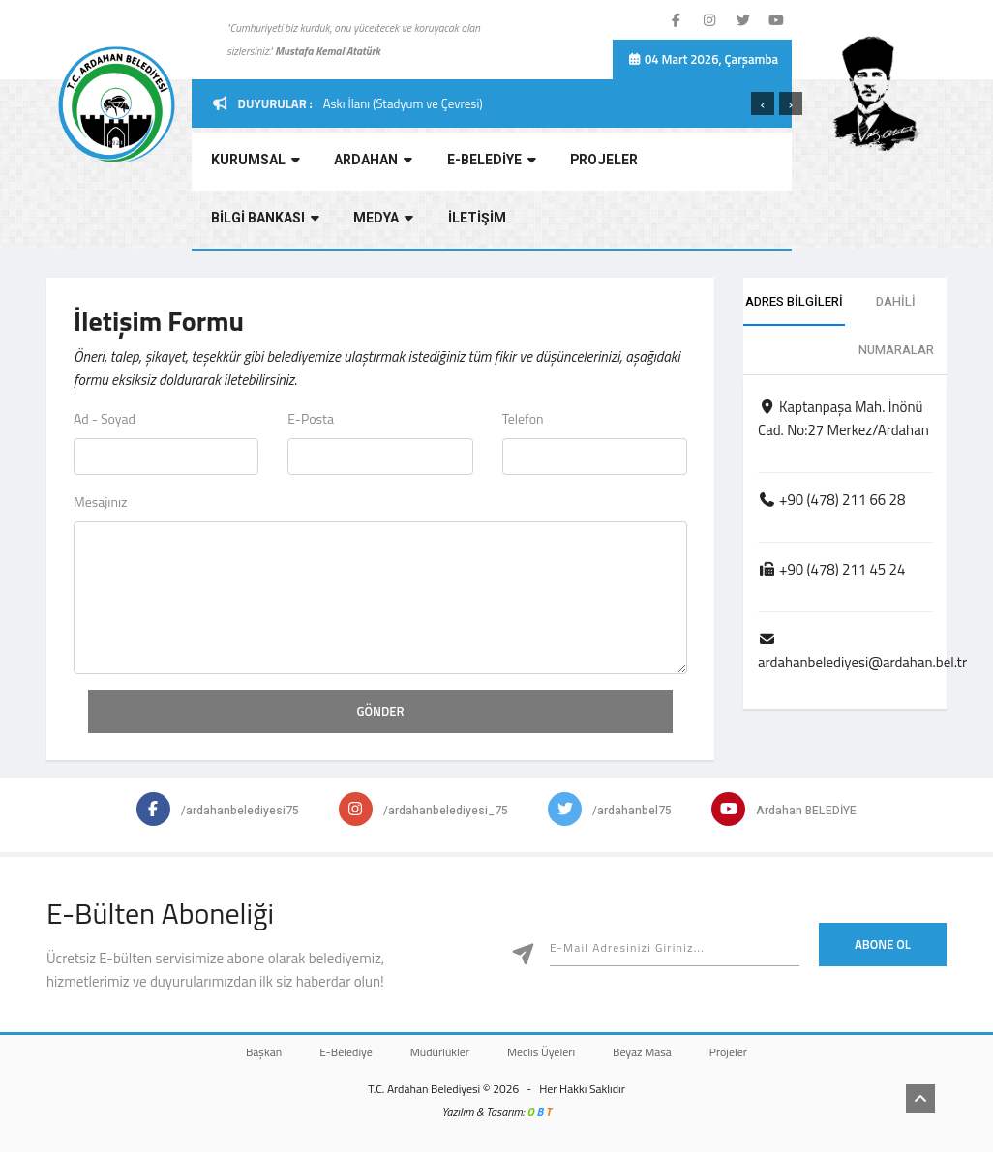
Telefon (523, 418)
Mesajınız (100, 501)
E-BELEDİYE (481, 164)
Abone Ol (883, 944)
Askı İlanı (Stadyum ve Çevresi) (403, 103)
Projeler (748, 1052)
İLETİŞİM (327, 222)
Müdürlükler (436, 1052)
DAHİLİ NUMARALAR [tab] (896, 325)
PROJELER (590, 164)
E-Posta (310, 418)
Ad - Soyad (104, 418)
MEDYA (237, 222)
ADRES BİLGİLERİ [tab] (794, 301)
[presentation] (762, 103)
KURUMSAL (251, 164)
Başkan (244, 1052)
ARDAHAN (366, 164)
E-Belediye (334, 1052)
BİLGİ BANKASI (709, 164)
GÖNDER (381, 711)
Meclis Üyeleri (545, 1052)
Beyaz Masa (653, 1052)
